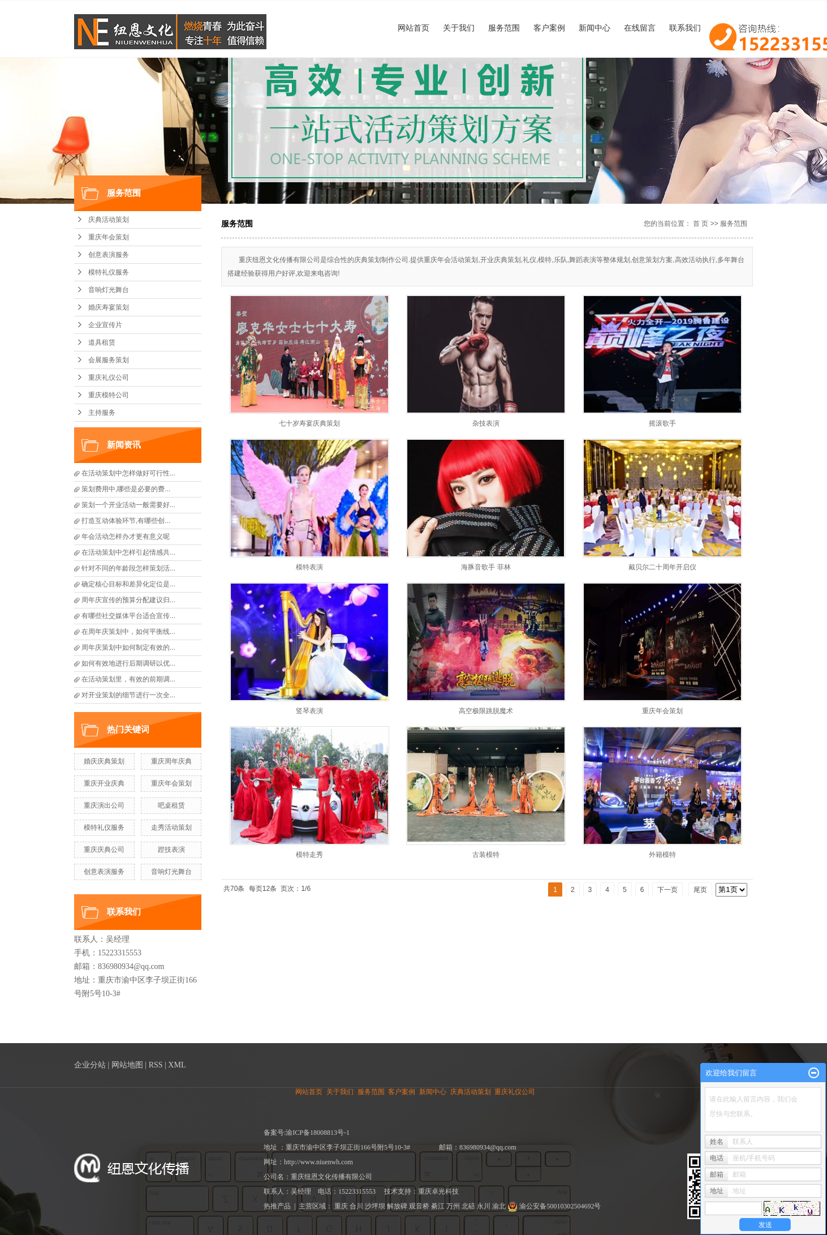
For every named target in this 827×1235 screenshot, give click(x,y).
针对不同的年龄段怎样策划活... (128, 568)
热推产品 (277, 1206)
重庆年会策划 (108, 237)
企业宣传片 (105, 325)
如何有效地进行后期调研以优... (128, 663)
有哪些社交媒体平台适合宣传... (128, 616)
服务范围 (504, 27)
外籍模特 (662, 855)
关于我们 (459, 27)
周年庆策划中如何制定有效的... (128, 647)
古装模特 (485, 855)
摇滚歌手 (662, 423)
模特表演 (309, 567)
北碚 (468, 1206)
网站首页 (413, 27)
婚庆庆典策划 (104, 761)
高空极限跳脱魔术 (486, 711)
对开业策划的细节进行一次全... (128, 695)
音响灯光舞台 (108, 290)
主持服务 (101, 413)
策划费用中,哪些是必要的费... (125, 489)
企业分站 (90, 1065)
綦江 (438, 1206)
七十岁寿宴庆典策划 (309, 423)
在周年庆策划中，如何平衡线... (128, 632)
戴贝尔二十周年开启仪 (662, 567)
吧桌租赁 (171, 805)
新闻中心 (594, 27)
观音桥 (419, 1206)
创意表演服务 (108, 255)
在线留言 (640, 27)
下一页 (667, 890)
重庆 (341, 1206)
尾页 (700, 890)
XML (177, 1065)
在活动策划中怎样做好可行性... (128, 473)
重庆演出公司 (104, 805)
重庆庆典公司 (104, 850)
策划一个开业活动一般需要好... (128, 505)
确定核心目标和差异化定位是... (128, 584)
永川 (483, 1206)
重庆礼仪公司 (108, 377)
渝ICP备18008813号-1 (318, 1133)
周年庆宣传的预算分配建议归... (128, 600)
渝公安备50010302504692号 (554, 1206)
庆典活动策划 (108, 220)
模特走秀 (309, 855)
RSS (156, 1065)
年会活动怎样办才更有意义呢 (125, 537)
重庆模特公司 (108, 395)
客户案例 (549, 27)
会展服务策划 (108, 360)
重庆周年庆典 (171, 761)
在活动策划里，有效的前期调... (128, 679)
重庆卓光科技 (438, 1191)
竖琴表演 (309, 711)
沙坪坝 (375, 1206)
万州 (453, 1206)
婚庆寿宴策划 (108, 307)
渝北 (499, 1206)
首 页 (700, 224)
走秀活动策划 (171, 827)
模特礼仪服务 (108, 272)
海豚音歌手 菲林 (485, 567)
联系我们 (685, 27)
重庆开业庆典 (104, 783)
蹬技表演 (171, 850)
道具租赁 (101, 342)
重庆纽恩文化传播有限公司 (331, 1177)
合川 (356, 1206)
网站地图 (127, 1065)
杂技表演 (485, 423)
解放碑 (397, 1206)
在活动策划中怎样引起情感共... (128, 552)
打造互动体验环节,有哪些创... (125, 521)
